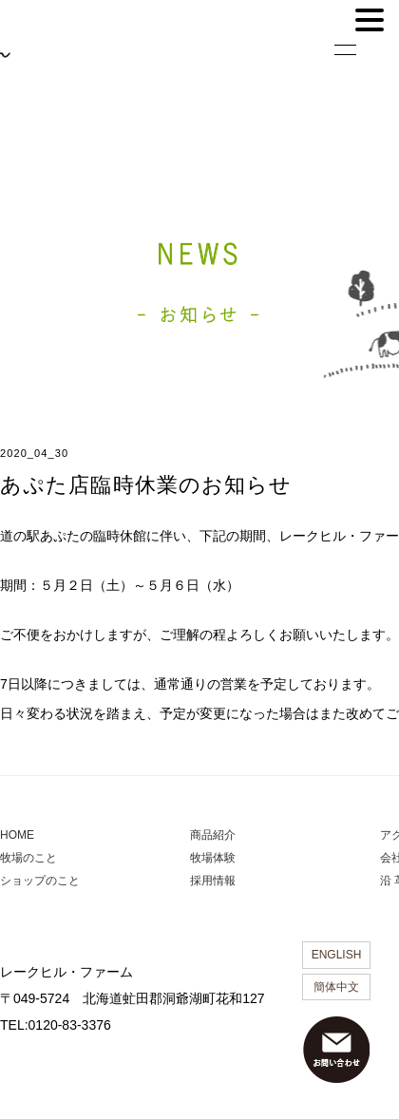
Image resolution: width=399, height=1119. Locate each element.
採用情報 (213, 880)
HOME (17, 835)
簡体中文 (336, 987)
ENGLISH (337, 954)
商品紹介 (213, 835)
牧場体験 (213, 857)
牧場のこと (28, 857)
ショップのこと (40, 880)
